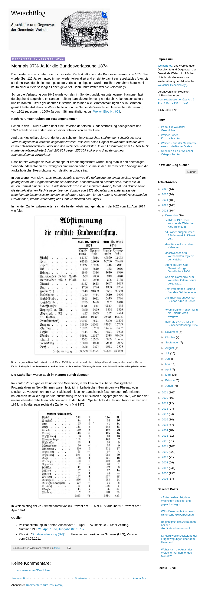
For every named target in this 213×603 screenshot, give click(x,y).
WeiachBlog (165, 65)
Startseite (81, 578)
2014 (165, 430)
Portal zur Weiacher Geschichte (173, 128)
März (168, 374)
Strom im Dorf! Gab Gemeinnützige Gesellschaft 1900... (178, 268)
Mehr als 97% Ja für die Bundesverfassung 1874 (180, 323)
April (168, 369)
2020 (165, 397)
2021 (165, 392)
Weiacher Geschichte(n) (172, 85)
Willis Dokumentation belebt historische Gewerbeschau (178, 513)
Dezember (172, 215)
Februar (170, 380)
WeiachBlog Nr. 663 (106, 111)
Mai (168, 364)
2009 (165, 457)
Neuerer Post (20, 578)
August (170, 348)
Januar (169, 385)
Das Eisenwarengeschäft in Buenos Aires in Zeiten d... (181, 301)
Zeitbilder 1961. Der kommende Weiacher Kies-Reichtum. (179, 223)
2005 (165, 478)
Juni (168, 358)
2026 (165, 189)
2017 (165, 414)
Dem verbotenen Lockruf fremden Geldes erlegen (180, 290)
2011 (165, 446)
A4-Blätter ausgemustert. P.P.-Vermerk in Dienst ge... (179, 235)
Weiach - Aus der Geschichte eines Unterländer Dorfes (179, 144)
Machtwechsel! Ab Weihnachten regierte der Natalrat (179, 256)
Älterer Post (140, 578)
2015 (165, 424)
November (172, 331)
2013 (165, 435)
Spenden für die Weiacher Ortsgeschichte (177, 152)
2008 (165, 462)
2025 (165, 194)
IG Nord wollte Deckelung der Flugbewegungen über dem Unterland (179, 539)
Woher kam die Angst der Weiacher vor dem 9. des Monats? (176, 553)
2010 (165, 451)
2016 (165, 419)
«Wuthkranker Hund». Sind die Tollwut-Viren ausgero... (181, 313)
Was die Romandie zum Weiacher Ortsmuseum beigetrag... (180, 280)
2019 (165, 403)
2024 (165, 199)
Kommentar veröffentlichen (33, 570)
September (172, 342)
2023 (165, 205)
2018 (165, 408)
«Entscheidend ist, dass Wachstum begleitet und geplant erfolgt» (176, 501)
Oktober (170, 337)
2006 (165, 473)
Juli (167, 353)
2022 (165, 210)
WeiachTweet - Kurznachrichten (171, 136)
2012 (165, 441)
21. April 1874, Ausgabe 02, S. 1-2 (61, 529)
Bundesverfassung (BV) (48, 534)
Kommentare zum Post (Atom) (44, 585)
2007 (165, 468)
